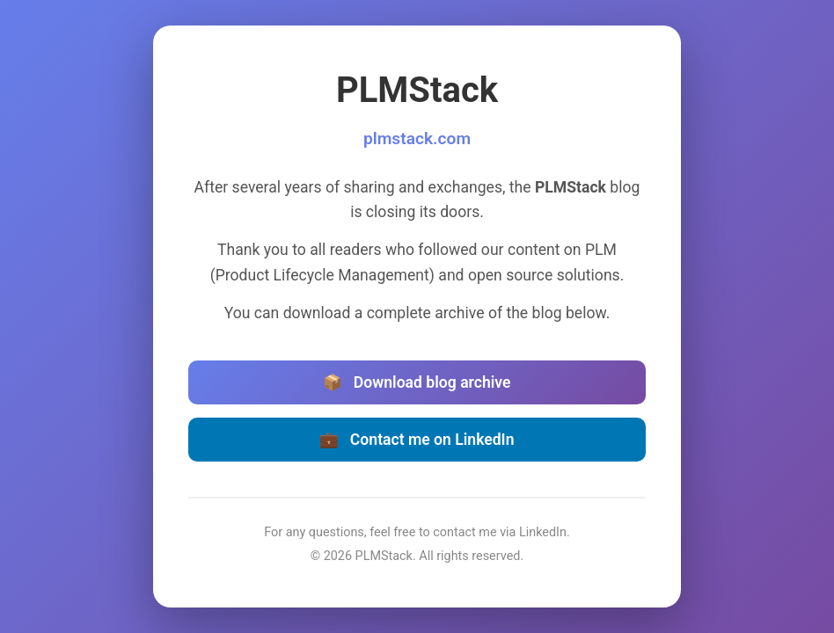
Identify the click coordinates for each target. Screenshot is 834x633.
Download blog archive (416, 382)
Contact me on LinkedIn (416, 439)
